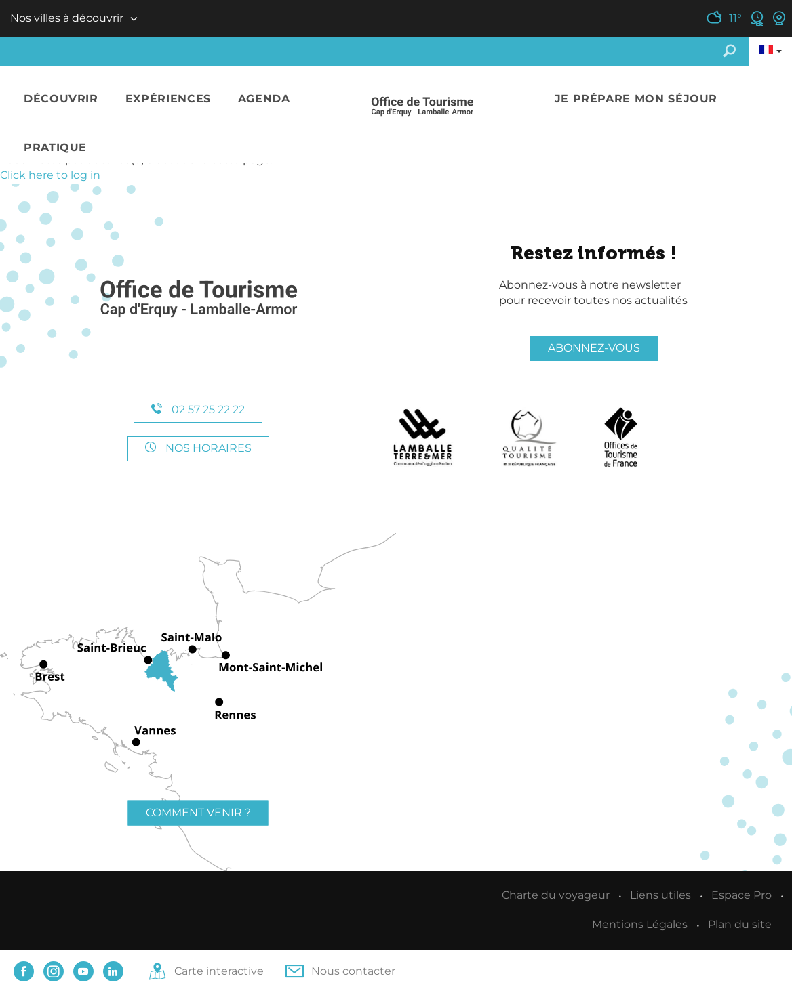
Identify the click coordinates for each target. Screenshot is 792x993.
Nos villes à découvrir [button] (66, 18)
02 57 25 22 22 (198, 409)
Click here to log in (50, 175)
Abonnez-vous (594, 347)
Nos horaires (198, 448)
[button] (61, 99)
